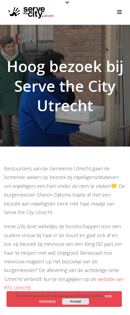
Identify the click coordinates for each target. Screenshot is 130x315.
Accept (75, 301)
